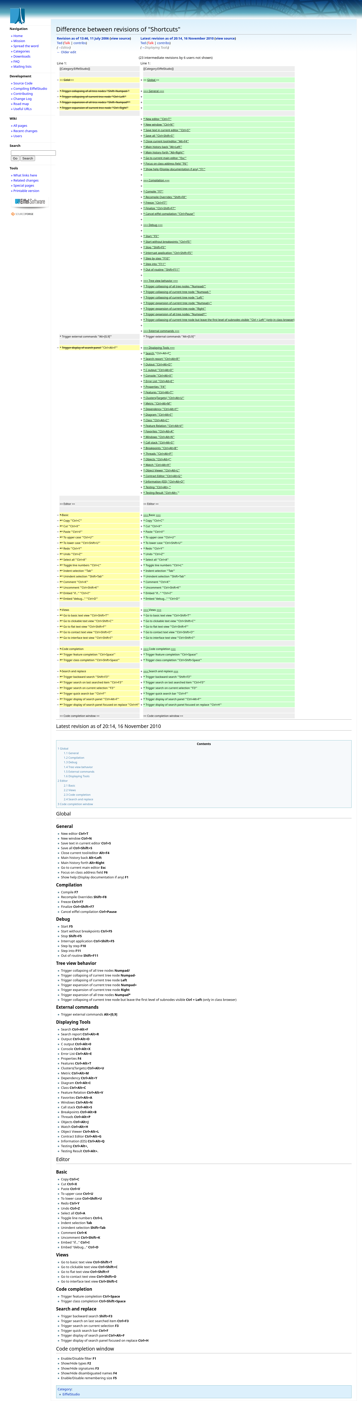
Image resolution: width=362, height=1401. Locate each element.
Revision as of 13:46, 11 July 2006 (83, 38)
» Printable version (25, 190)
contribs (80, 43)
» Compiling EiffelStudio (29, 88)
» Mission (18, 41)
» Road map (20, 103)
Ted (59, 43)
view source (120, 38)
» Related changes (25, 180)
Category (65, 1389)
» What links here (24, 175)
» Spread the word (25, 46)
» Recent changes (24, 131)
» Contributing (22, 93)
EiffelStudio (71, 1394)
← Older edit (66, 52)
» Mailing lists (21, 66)
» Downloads (20, 56)
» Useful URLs (21, 109)
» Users (16, 136)
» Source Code (21, 83)
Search (15, 145)
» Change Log (21, 98)
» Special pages (22, 185)
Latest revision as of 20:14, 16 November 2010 (176, 38)
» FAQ (15, 61)
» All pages (19, 125)
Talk (67, 43)
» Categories (20, 51)
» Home (17, 35)
